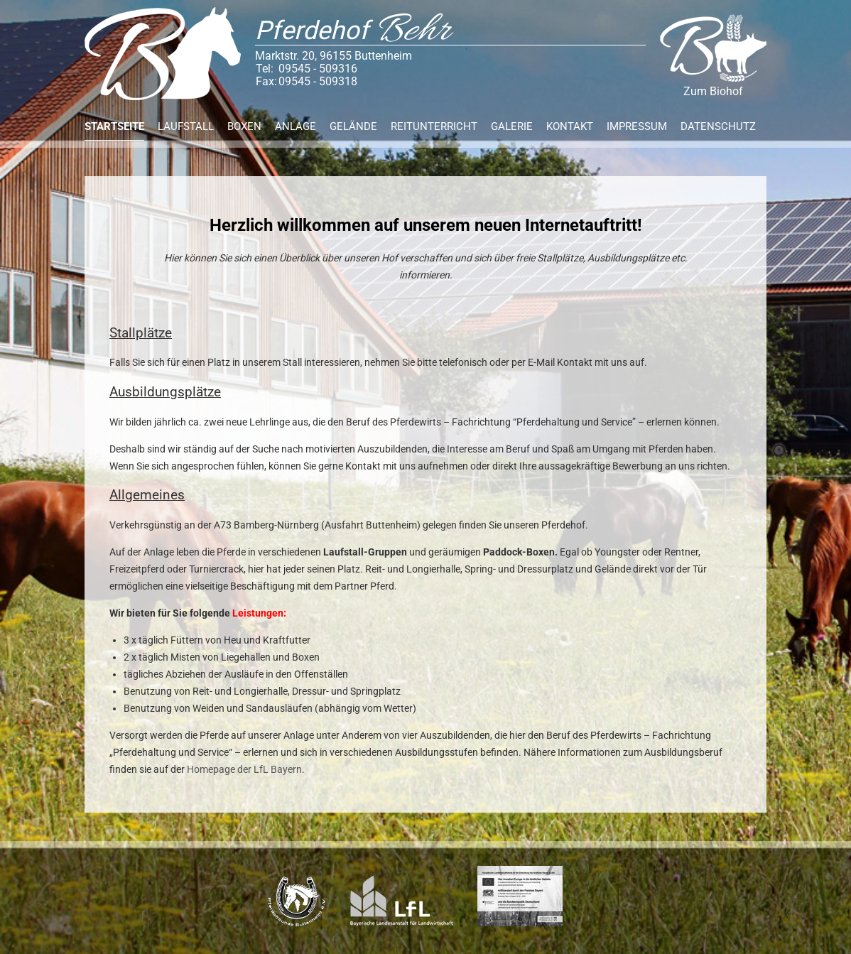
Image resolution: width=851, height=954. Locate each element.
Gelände (353, 126)
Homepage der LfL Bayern (244, 769)
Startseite (114, 126)
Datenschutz (718, 126)
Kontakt (569, 126)
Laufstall (186, 126)
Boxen (244, 126)
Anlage (295, 126)
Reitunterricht (434, 126)
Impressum (637, 126)
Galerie (512, 126)
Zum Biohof (713, 56)
